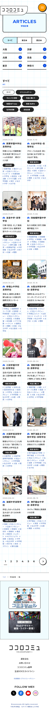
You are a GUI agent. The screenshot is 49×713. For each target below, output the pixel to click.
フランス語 (40, 455)
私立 (18, 181)
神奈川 (30, 65)
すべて (10, 40)
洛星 (5, 240)
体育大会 (17, 387)
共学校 (9, 399)
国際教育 (15, 308)
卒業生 (34, 241)
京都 (29, 49)
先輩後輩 (16, 173)
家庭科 (14, 529)
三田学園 (7, 387)
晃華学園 (7, 169)
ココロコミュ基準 (24, 667)
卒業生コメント (34, 313)
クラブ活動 (13, 178)
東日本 (24, 40)
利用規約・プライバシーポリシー (24, 678)
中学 (5, 183)
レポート (7, 173)
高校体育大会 (9, 389)
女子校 (12, 183)
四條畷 (42, 237)
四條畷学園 (33, 237)
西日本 (39, 40)
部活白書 (27, 109)
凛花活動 (39, 168)
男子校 (9, 543)
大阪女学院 (33, 308)
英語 (41, 389)
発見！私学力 (30, 104)
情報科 (11, 531)
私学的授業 (11, 109)
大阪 (5, 49)
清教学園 (32, 387)
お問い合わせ (24, 663)
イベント (10, 323)
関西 (30, 178)
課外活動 (13, 245)
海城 (5, 524)
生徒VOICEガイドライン (24, 671)
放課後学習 (11, 247)
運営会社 (24, 658)
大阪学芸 (7, 456)
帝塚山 (6, 308)
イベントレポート (25, 92)
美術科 (9, 534)
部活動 (9, 321)
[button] (42, 7)
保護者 (39, 239)
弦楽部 (15, 311)
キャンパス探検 (12, 98)
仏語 (42, 460)
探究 (35, 170)
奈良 (29, 57)
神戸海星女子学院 (35, 453)
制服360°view (12, 104)
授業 (30, 463)
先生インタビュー (37, 311)
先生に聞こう (30, 98)
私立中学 (12, 250)
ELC (11, 240)
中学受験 (34, 175)
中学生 (6, 176)
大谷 (40, 165)
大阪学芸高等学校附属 (11, 457)
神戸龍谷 (32, 521)
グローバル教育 (36, 388)
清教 (40, 387)
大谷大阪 (32, 165)
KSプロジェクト (12, 536)
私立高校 (13, 328)
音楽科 (6, 529)
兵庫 (5, 57)
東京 (5, 65)
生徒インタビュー (13, 171)
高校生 (14, 176)
